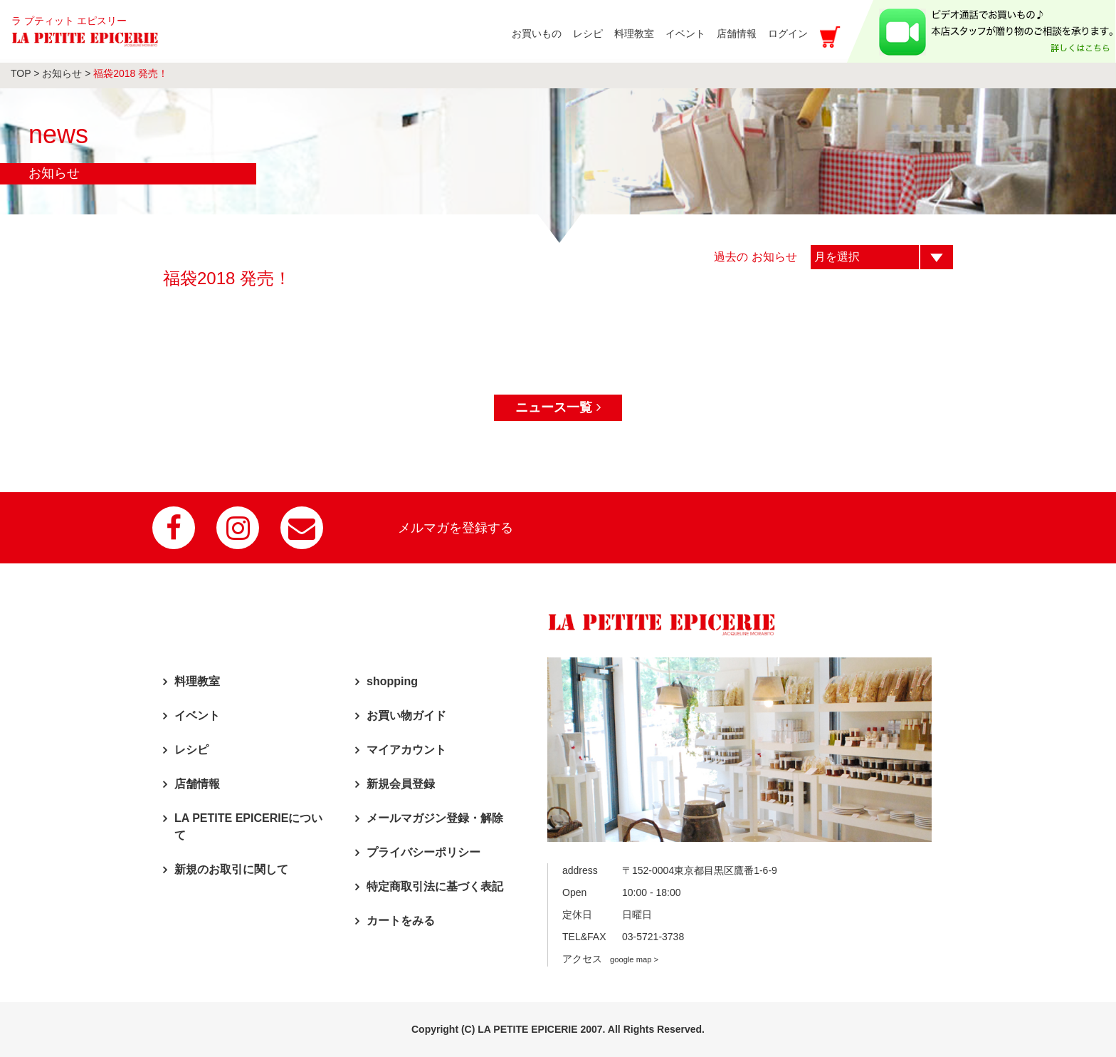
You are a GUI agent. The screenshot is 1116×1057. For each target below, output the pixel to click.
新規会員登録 (401, 784)
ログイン (788, 33)
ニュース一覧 (557, 407)
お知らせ (62, 73)
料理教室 (197, 681)
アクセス (610, 958)
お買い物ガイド (406, 715)
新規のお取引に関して (231, 869)
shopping (392, 681)
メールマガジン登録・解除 (435, 818)
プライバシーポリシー (423, 852)
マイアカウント (406, 750)
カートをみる (401, 921)
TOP (21, 73)
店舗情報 (197, 784)
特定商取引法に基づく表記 (435, 886)
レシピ (191, 750)
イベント (197, 715)
